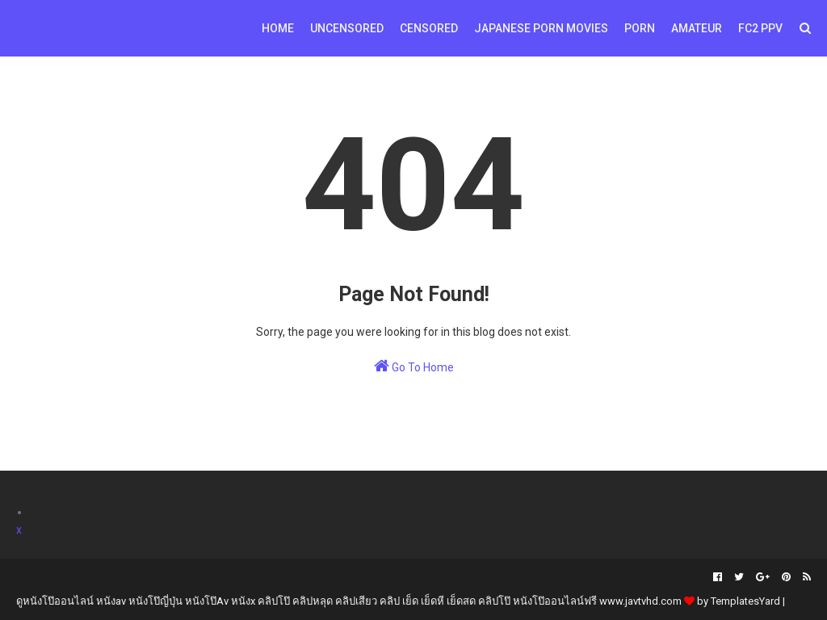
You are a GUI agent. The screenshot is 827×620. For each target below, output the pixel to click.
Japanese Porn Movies (541, 28)
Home (278, 28)
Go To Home (414, 366)
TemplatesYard (745, 601)
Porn (639, 28)
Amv (33, 19)
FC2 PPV (760, 28)
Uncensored (347, 28)
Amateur (696, 28)
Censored (429, 28)
